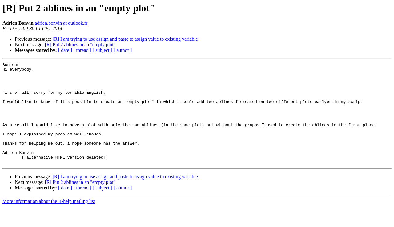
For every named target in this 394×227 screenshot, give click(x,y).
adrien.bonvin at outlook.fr (61, 23)
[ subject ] (102, 50)
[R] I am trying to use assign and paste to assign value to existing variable (125, 39)
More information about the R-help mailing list (48, 221)
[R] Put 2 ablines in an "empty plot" (80, 44)
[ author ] (123, 50)
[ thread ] (82, 50)
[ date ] (65, 50)
